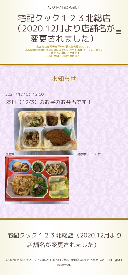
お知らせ (64, 79)
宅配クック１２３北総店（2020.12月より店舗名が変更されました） (64, 240)
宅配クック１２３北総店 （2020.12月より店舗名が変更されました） (64, 28)
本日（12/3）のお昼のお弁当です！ (49, 102)
